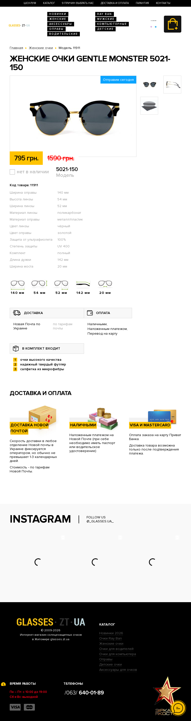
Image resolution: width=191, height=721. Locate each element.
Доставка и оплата (115, 3)
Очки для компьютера (117, 654)
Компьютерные (112, 24)
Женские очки (111, 643)
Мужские (105, 19)
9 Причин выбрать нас (78, 3)
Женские (57, 19)
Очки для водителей (116, 649)
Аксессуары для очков (118, 670)
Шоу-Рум (30, 3)
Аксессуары (60, 24)
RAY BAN (104, 14)
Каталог (49, 3)
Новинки (57, 14)
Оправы (56, 29)
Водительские (63, 34)
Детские (105, 29)
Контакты (163, 3)
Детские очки (110, 664)
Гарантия (142, 3)
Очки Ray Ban (110, 638)
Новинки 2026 (111, 633)
